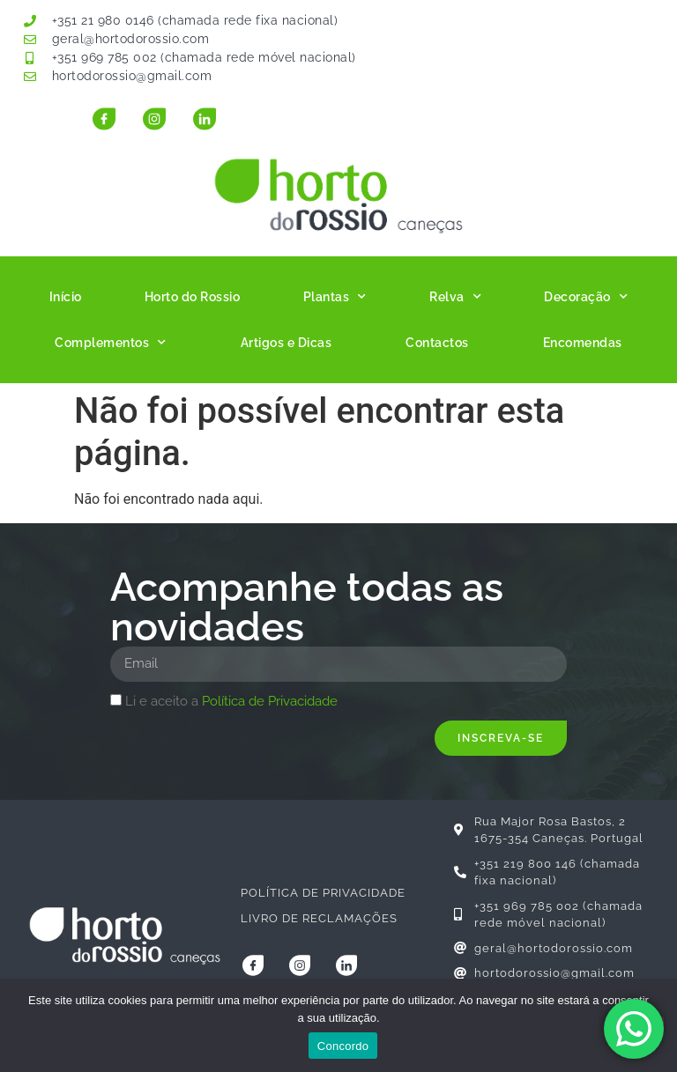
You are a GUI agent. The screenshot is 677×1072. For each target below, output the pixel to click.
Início (65, 297)
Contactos (437, 343)
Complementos (111, 342)
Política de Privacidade (270, 701)
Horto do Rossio (193, 297)
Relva (455, 297)
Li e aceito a (231, 701)
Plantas (335, 297)
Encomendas (582, 343)
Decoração (586, 297)
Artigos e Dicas (286, 343)
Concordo (342, 1046)
